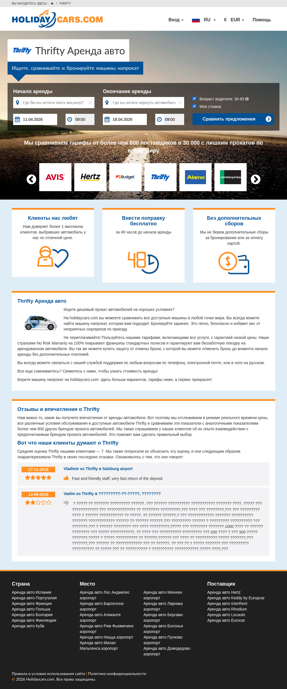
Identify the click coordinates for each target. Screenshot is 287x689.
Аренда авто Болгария (32, 614)
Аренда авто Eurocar (226, 620)
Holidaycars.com (40, 679)
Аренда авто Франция (32, 603)
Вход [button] (176, 19)
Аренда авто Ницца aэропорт (106, 637)
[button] (204, 20)
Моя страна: (207, 106)
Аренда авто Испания (31, 592)
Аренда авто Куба (28, 626)
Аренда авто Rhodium (227, 609)
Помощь (262, 19)
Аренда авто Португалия (34, 598)
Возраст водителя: (221, 99)
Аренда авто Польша (31, 609)
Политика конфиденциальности (117, 673)
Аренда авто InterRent (227, 603)
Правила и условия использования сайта (49, 673)
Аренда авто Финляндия (34, 620)
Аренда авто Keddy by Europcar (236, 598)
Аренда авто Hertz (224, 592)
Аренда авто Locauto (226, 614)
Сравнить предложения (237, 119)
